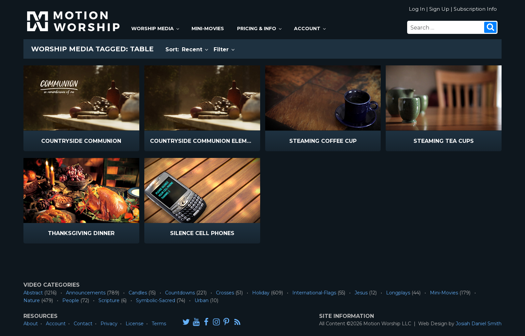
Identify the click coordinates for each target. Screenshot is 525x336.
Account (310, 28)
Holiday (261, 293)
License (135, 324)
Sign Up (439, 9)
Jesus (361, 293)
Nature (31, 300)
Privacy (109, 324)
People (70, 300)
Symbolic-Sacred (155, 300)
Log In (417, 9)
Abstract (33, 293)
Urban (202, 300)
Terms (159, 324)
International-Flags (314, 293)
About (30, 324)
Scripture (109, 300)
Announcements (85, 293)
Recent (195, 49)
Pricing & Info (260, 28)
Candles (138, 293)
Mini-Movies (208, 28)
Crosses (225, 293)
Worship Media (155, 28)
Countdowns (180, 293)
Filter (225, 49)
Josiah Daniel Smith (479, 324)
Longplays (398, 293)
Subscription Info (475, 9)
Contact (83, 324)
